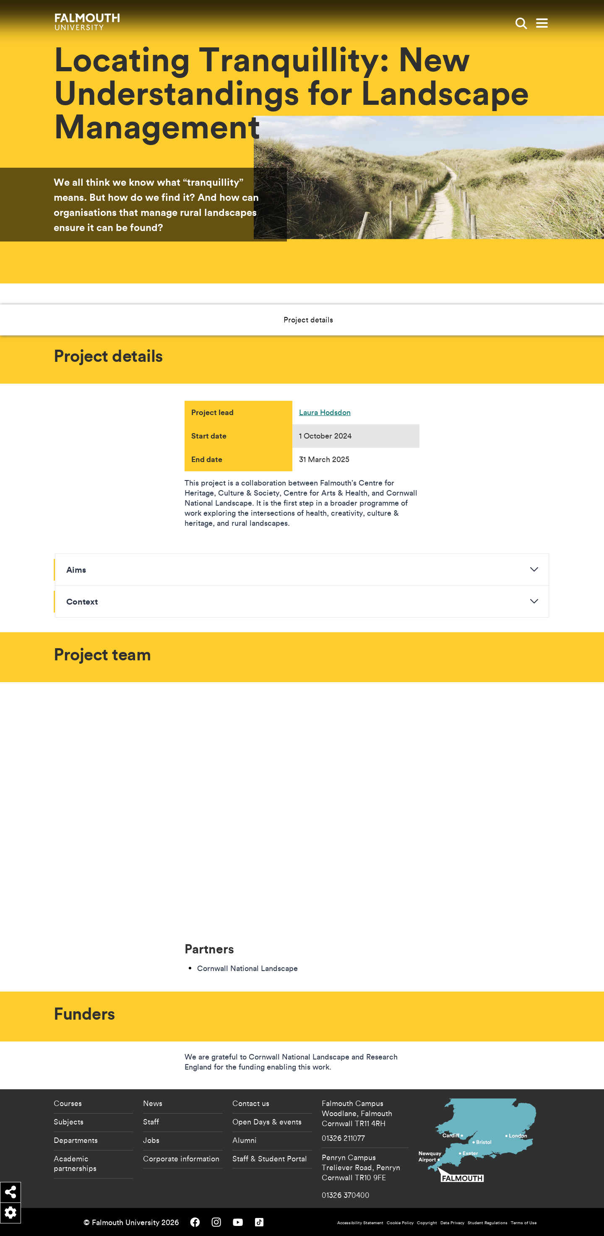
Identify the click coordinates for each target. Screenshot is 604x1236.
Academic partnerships (75, 1163)
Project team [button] (319, 319)
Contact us (250, 1103)
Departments (76, 1140)
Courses (68, 1103)
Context (82, 601)
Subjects (68, 1121)
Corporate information (181, 1158)
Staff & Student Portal (269, 1158)
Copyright (427, 1223)
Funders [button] (371, 319)
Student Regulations (488, 1223)
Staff (151, 1121)
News (152, 1103)
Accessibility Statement (360, 1223)
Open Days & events (267, 1121)
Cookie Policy (400, 1223)
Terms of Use (523, 1223)
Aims (76, 569)
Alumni (244, 1140)
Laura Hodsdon (325, 412)
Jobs (151, 1140)
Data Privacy (452, 1223)
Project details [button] (256, 319)
